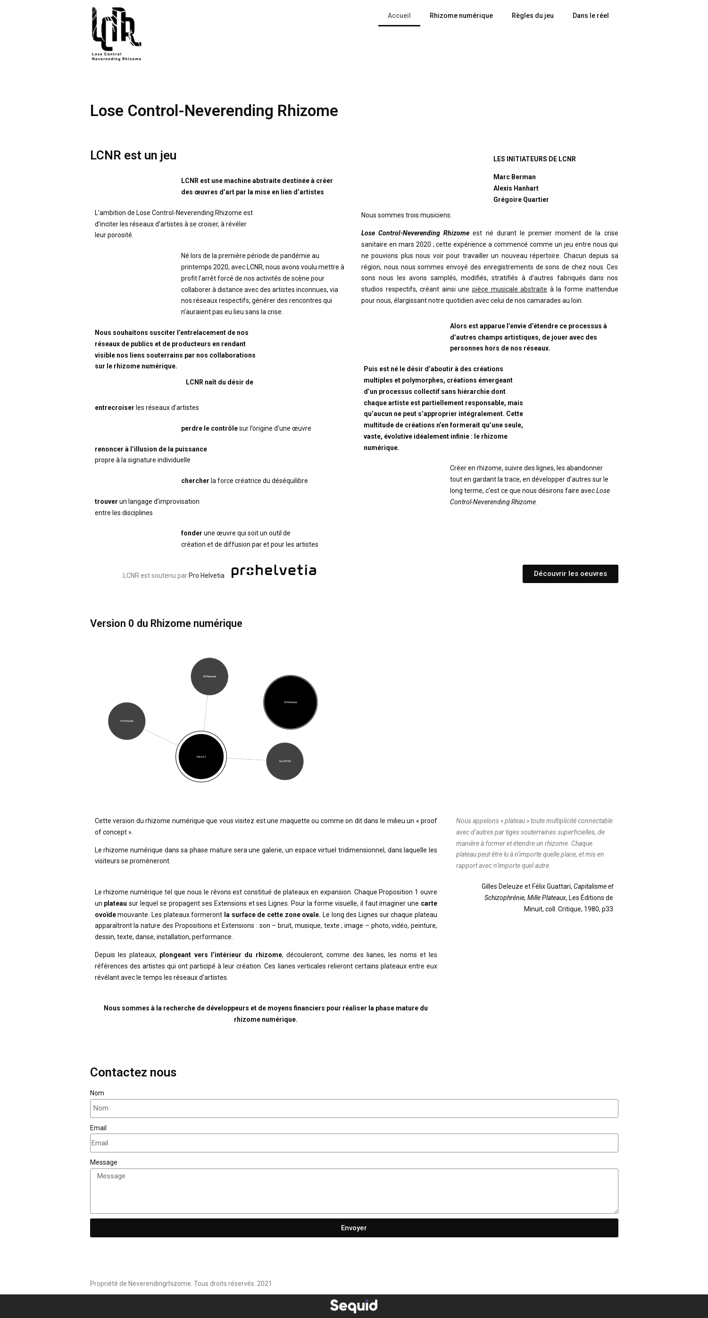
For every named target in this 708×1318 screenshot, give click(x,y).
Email (98, 1128)
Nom (97, 1093)
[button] (570, 574)
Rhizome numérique (461, 15)
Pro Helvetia (207, 575)
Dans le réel (591, 15)
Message (103, 1162)
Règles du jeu (533, 15)
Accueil (399, 15)
